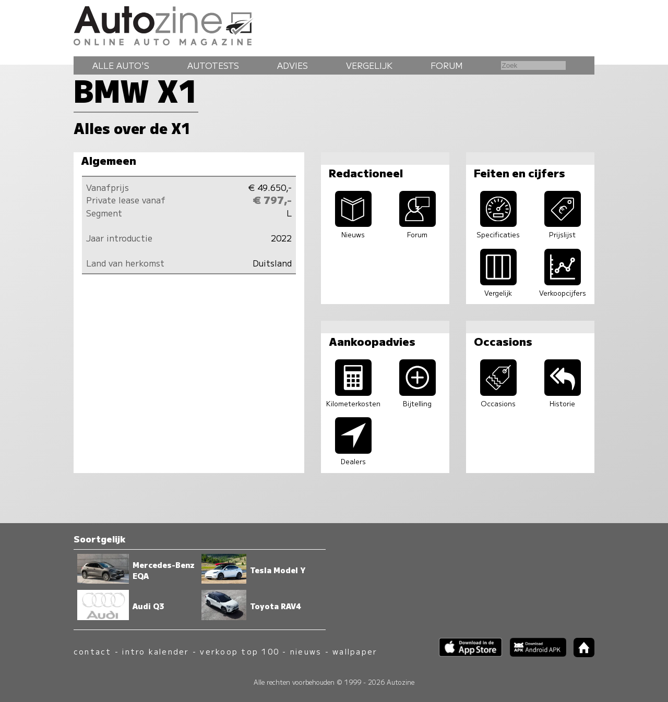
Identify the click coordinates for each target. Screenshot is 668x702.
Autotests (213, 65)
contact (93, 651)
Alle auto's (120, 65)
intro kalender (155, 651)
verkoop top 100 (239, 651)
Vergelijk (369, 65)
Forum (447, 65)
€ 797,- (272, 199)
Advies (292, 65)
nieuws (305, 651)
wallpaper (354, 651)
